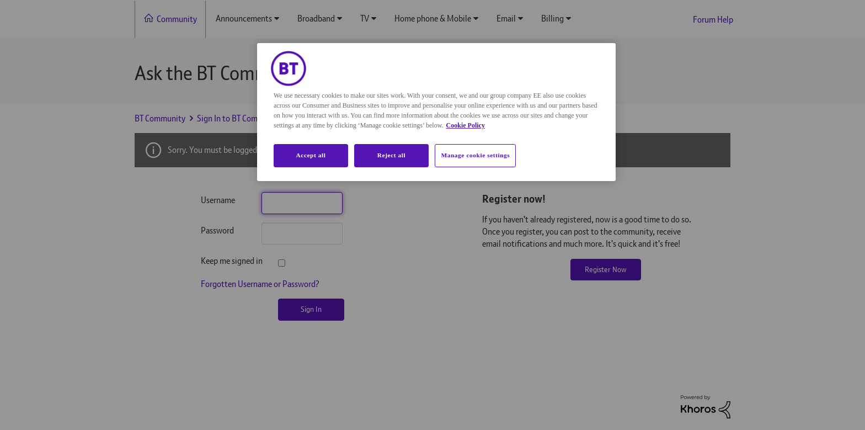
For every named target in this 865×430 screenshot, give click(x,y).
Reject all (391, 155)
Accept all (310, 155)
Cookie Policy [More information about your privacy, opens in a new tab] (465, 125)
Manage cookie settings (475, 155)
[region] (436, 112)
